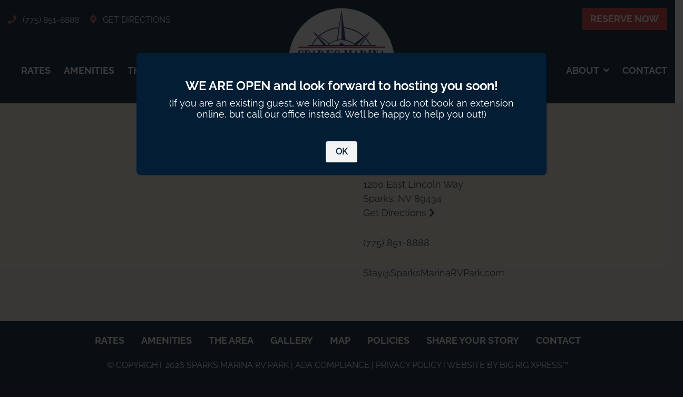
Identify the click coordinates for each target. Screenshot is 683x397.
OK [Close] (341, 152)
